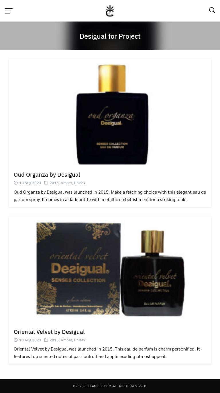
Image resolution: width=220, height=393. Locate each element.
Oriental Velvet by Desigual (49, 331)
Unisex (79, 182)
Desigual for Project (110, 36)
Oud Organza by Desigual (47, 174)
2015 (54, 182)
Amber (66, 182)
